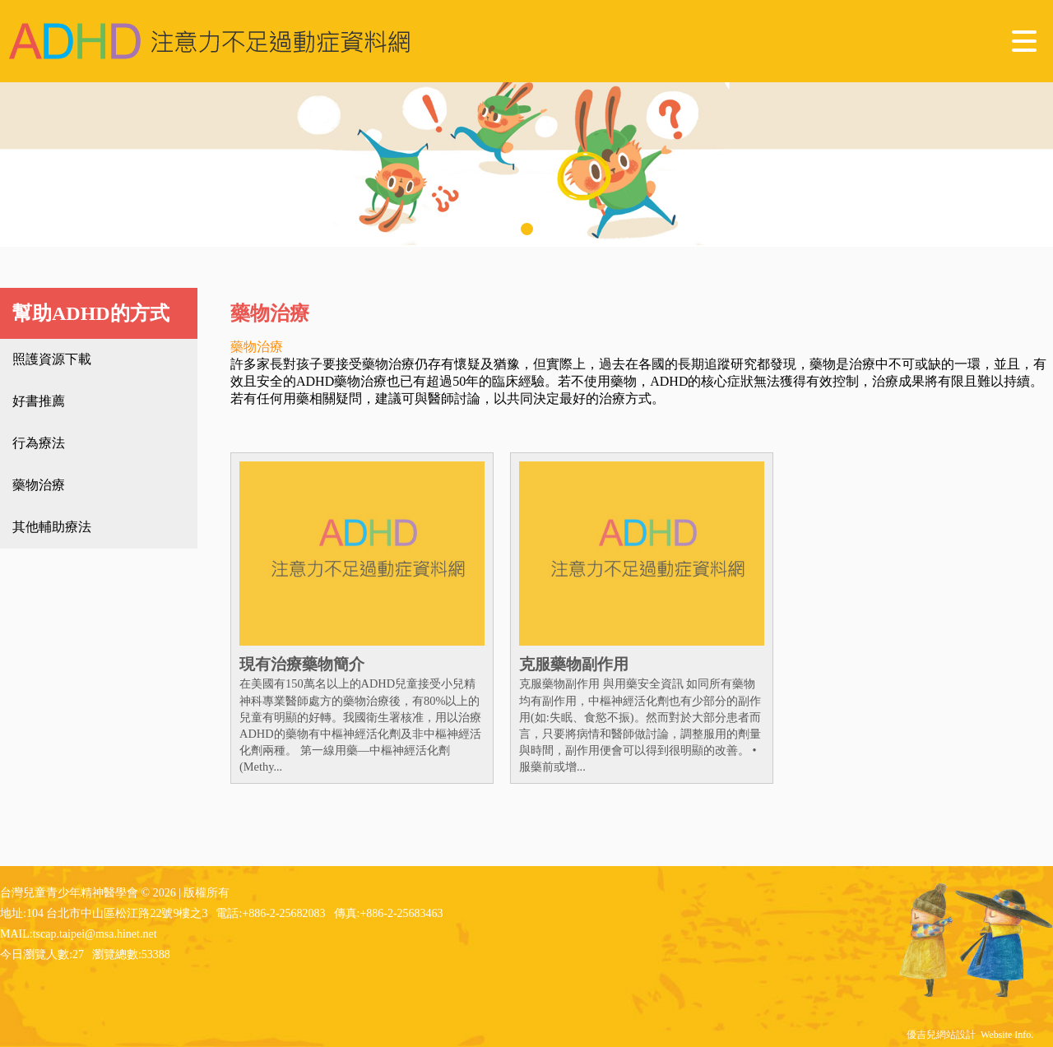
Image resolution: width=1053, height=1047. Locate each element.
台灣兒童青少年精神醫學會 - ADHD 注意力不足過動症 (209, 41)
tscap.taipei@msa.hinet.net (95, 934)
